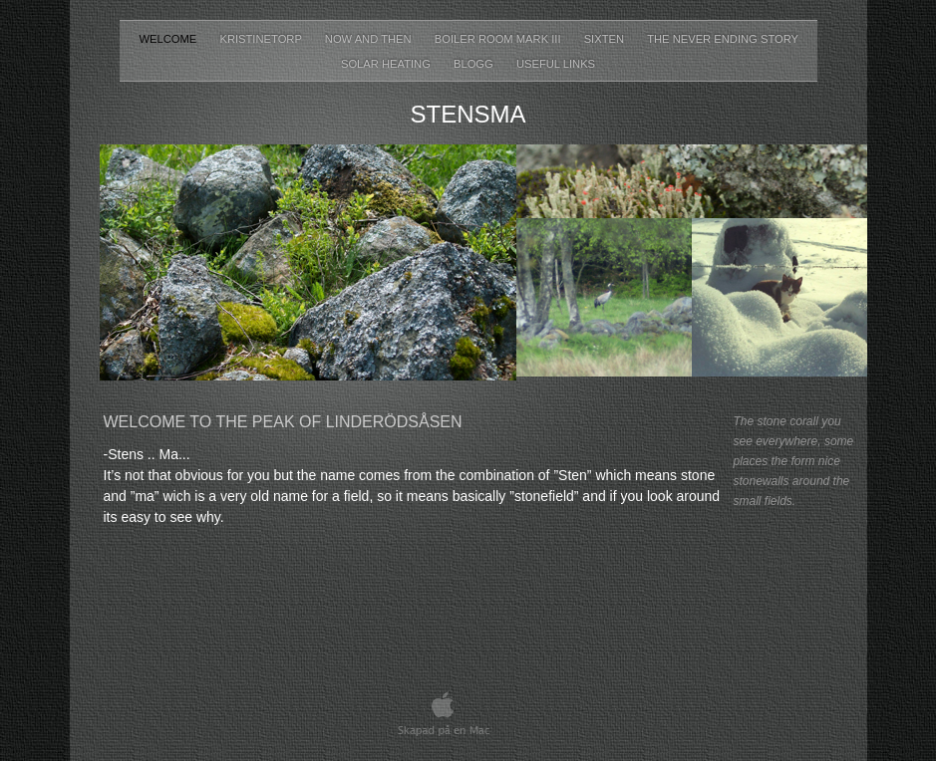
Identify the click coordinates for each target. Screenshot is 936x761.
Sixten (606, 39)
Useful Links (555, 64)
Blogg (475, 64)
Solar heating (387, 64)
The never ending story (722, 39)
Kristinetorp (261, 39)
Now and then (370, 39)
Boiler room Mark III (499, 39)
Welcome (170, 39)
